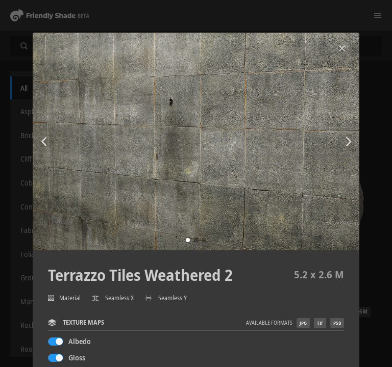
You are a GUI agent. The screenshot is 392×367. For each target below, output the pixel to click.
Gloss (76, 357)
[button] (188, 240)
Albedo (79, 341)
